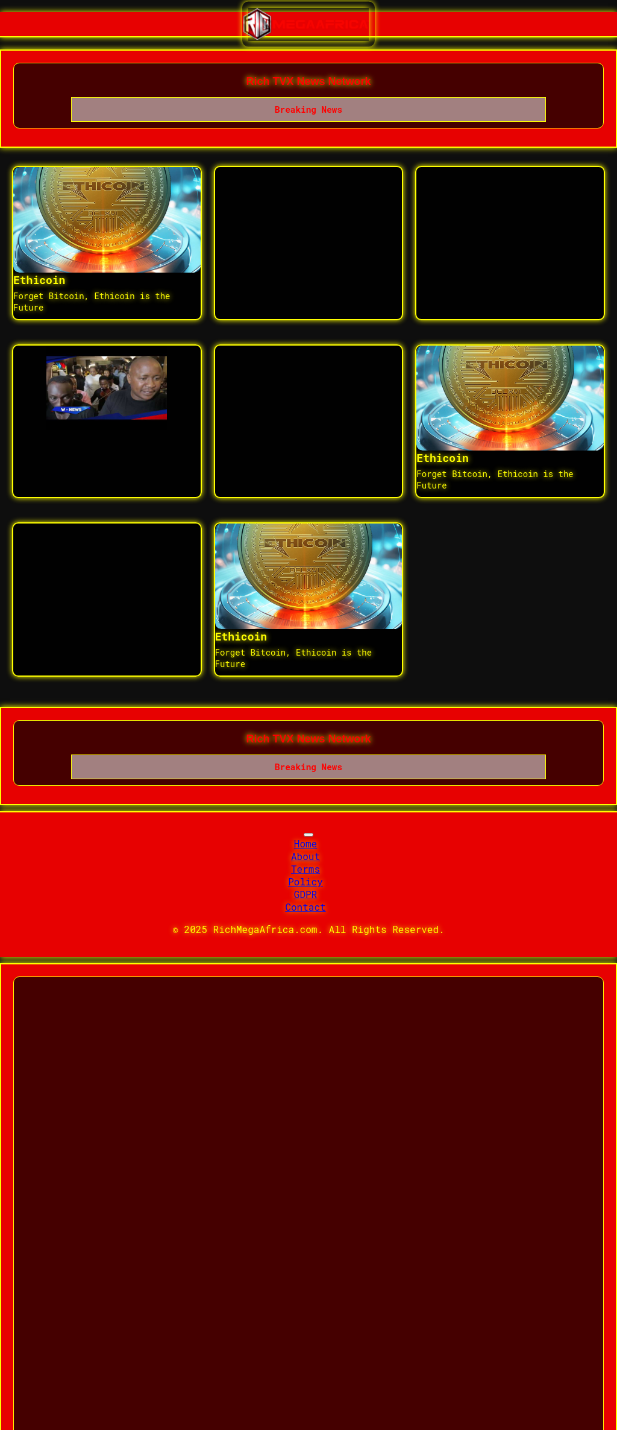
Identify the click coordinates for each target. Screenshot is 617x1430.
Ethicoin (39, 280)
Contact (305, 906)
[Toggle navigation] (308, 835)
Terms (305, 868)
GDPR (305, 894)
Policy (305, 881)
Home (305, 843)
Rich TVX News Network (308, 81)
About (305, 856)
